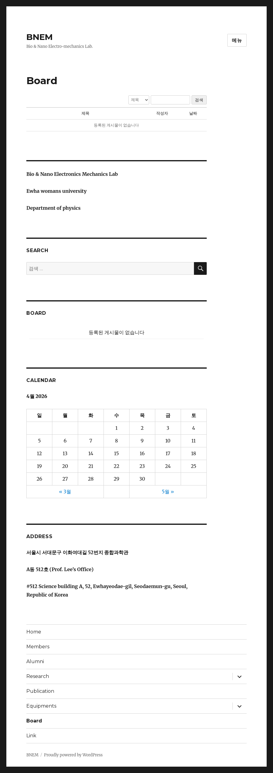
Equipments (41, 706)
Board (34, 721)
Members (37, 647)
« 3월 (65, 491)
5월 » (168, 491)
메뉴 (237, 40)
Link (31, 735)
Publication (40, 691)
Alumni (35, 661)
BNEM (39, 37)
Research (37, 676)
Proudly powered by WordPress (73, 755)
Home (33, 632)
